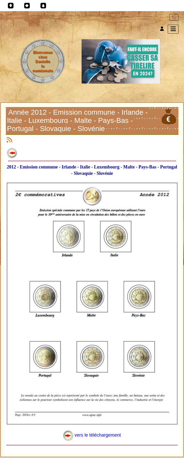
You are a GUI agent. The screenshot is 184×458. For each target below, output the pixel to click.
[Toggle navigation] (173, 17)
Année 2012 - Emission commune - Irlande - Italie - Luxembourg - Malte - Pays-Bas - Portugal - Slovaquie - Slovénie (77, 120)
